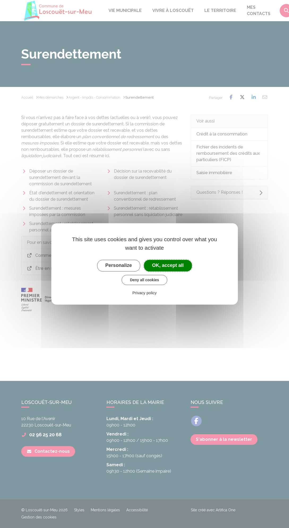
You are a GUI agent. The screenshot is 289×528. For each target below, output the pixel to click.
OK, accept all (168, 265)
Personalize (118, 265)
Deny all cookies (144, 280)
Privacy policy (144, 293)
